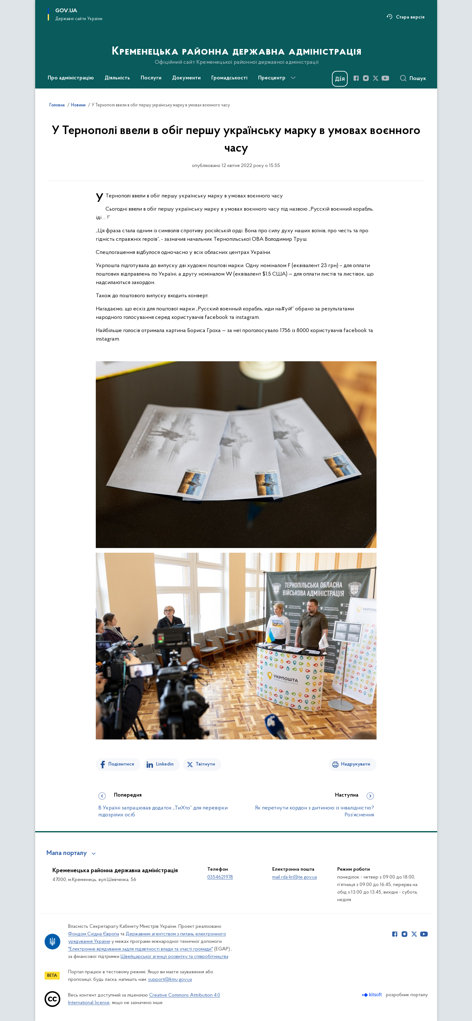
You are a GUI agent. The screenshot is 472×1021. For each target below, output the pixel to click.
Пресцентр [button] (271, 78)
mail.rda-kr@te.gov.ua (294, 877)
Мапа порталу (66, 853)
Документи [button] (186, 78)
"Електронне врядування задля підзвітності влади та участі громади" (140, 949)
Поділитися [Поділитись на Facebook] (121, 764)
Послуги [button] (151, 78)
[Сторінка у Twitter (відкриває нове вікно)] (375, 78)
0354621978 (220, 877)
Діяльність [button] (117, 78)
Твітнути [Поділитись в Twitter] (205, 764)
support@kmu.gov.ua (170, 979)
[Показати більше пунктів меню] (293, 78)
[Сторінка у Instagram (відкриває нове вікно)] (366, 78)
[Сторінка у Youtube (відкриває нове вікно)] (385, 78)
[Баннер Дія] (340, 79)
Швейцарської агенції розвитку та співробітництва (174, 956)
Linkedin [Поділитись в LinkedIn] (165, 764)
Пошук (418, 79)
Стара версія (410, 17)
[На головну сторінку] (236, 43)
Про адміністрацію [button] (71, 78)
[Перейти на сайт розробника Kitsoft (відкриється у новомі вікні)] (372, 994)
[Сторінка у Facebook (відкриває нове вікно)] (356, 78)
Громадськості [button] (229, 78)
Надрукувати (355, 764)
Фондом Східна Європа (93, 934)
